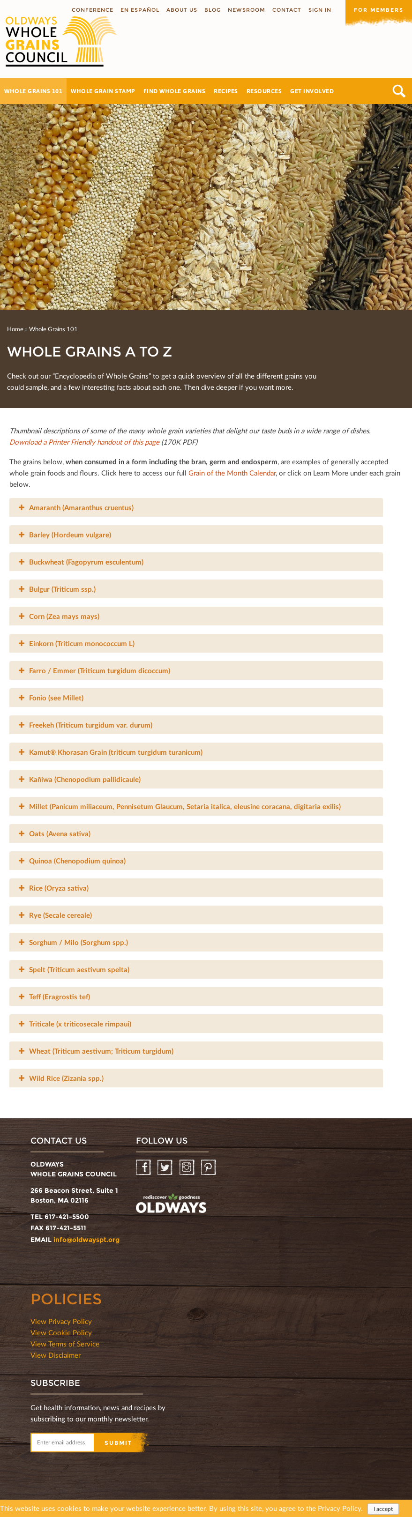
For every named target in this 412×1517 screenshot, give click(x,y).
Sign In (319, 10)
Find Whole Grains (174, 91)
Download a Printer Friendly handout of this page (85, 442)
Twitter (165, 1168)
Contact (286, 10)
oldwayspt (171, 1204)
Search (399, 91)
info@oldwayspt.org (86, 1239)
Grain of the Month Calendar (232, 472)
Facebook (144, 1168)
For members (379, 10)
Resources (264, 91)
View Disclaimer (55, 1355)
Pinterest (209, 1168)
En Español (139, 10)
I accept (383, 1509)
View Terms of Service (64, 1343)
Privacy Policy (339, 1508)
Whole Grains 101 (33, 91)
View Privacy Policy (61, 1321)
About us (181, 10)
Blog (212, 10)
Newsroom (246, 10)
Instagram (188, 1168)
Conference (92, 10)
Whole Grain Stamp (103, 91)
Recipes (226, 91)
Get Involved (312, 91)
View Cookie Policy (61, 1332)
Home (15, 329)
